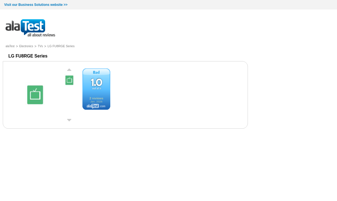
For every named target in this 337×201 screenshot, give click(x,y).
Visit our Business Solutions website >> (35, 5)
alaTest (10, 46)
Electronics (26, 46)
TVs (40, 46)
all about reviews (30, 28)
